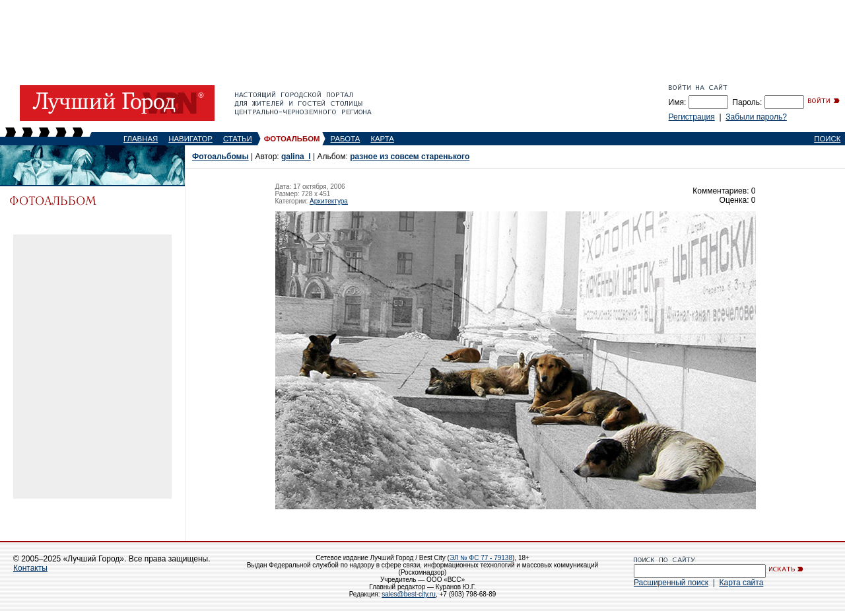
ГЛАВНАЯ (140, 139)
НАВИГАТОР (190, 139)
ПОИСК (827, 139)
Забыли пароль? (756, 117)
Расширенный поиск (671, 582)
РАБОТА (345, 139)
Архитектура (329, 201)
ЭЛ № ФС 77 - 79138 (481, 557)
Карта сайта (741, 582)
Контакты (30, 568)
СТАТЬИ (237, 139)
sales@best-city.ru (409, 594)
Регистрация (692, 117)
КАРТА (382, 139)
